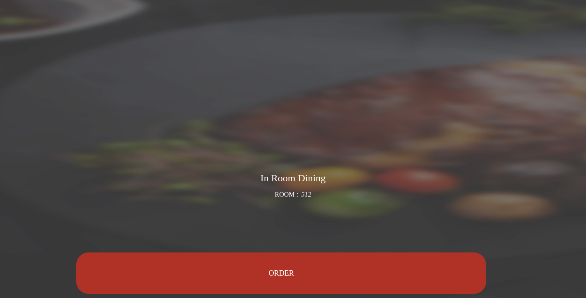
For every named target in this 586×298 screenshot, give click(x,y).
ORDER (281, 273)
